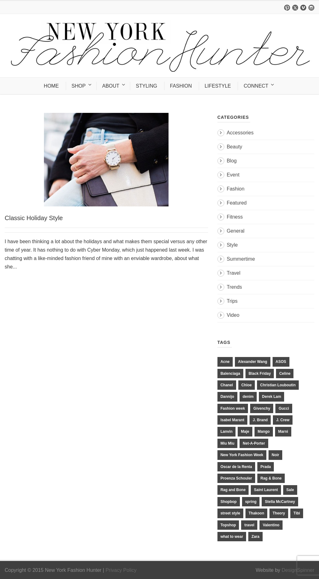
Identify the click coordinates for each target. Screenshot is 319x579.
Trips (232, 301)
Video (233, 315)
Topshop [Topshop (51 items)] (228, 525)
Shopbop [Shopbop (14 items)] (229, 501)
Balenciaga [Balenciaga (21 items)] (230, 373)
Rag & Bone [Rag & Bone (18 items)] (271, 478)
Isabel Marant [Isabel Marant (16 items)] (233, 420)
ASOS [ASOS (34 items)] (281, 361)
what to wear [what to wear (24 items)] (232, 536)
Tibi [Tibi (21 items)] (296, 513)
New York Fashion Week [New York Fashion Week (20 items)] (242, 455)
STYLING (146, 86)
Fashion (236, 188)
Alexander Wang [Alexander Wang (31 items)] (252, 361)
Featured (237, 202)
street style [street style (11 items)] (230, 513)
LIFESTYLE (218, 86)
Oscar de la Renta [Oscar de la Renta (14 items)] (236, 467)
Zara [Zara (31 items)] (255, 536)
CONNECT (256, 86)
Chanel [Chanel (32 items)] (227, 385)
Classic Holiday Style (34, 218)
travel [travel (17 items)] (249, 525)
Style (232, 245)
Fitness (235, 217)
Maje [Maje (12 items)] (245, 431)
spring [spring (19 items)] (251, 501)
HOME (51, 86)
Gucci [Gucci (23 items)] (284, 408)
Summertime (241, 259)
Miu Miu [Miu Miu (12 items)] (228, 443)
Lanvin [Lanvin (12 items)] (227, 431)
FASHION (181, 86)
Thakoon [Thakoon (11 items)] (256, 513)
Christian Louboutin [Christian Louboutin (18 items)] (278, 385)
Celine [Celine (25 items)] (284, 373)
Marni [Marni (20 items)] (283, 431)
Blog (232, 160)
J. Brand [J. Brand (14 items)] (260, 420)
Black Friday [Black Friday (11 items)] (260, 373)
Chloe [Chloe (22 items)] (246, 385)
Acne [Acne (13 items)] (225, 361)
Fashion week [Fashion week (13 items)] (233, 408)
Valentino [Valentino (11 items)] (271, 525)
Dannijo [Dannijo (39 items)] (227, 396)
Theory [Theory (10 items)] (279, 513)
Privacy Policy (121, 570)
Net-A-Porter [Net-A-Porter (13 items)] (254, 443)
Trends (234, 287)
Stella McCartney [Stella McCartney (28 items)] (280, 501)
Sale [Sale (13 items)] (290, 490)
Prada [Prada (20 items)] (265, 467)
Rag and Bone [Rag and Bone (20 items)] (233, 490)
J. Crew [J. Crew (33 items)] (282, 420)
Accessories (240, 132)
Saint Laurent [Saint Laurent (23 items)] (266, 490)
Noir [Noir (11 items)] (275, 455)
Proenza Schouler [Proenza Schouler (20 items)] (236, 478)
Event (233, 174)
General (236, 231)
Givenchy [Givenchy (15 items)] (261, 408)
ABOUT (110, 86)
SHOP (79, 86)
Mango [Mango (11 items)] (264, 431)
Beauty (234, 146)
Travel (233, 273)
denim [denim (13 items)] (248, 396)
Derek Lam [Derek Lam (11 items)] (271, 396)
